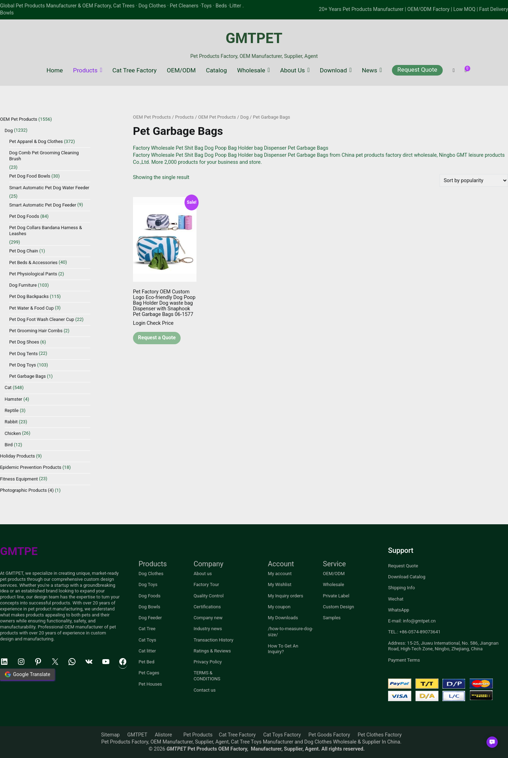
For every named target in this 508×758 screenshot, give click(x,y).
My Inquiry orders (285, 595)
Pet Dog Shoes (24, 342)
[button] (492, 742)
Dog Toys (148, 584)
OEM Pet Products (152, 117)
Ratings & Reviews (212, 650)
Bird (9, 444)
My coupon (279, 606)
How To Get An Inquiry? (283, 649)
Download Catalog (406, 576)
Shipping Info (401, 587)
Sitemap (110, 735)
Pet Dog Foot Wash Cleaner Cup (41, 319)
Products (85, 70)
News (369, 70)
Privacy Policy (208, 661)
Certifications (207, 606)
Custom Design (338, 606)
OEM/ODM (181, 70)
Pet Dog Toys (22, 365)
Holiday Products (17, 456)
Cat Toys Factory (282, 735)
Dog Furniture (23, 285)
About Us (292, 70)
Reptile (12, 410)
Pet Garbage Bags (27, 376)
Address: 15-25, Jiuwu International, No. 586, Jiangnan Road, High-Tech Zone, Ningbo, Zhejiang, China (443, 646)
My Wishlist (279, 584)
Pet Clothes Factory (380, 735)
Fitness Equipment (19, 479)
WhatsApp (398, 610)
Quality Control (209, 595)
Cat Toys (147, 640)
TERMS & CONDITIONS (207, 675)
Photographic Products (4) (27, 490)
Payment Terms (404, 660)
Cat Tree (147, 628)
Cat (8, 387)
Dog (244, 117)
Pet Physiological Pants (33, 273)
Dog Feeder (150, 617)
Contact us (205, 690)
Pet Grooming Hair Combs (35, 330)
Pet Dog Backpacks (29, 296)
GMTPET (253, 38)
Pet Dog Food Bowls (29, 176)
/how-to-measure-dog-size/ (290, 631)
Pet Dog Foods (24, 216)
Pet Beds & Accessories (33, 262)
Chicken (13, 433)
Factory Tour (206, 584)
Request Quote (417, 69)
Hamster (13, 399)
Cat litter (147, 650)
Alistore (163, 735)
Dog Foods (150, 595)
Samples (331, 617)
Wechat (396, 599)
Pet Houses (150, 684)
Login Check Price (153, 323)
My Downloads (283, 617)
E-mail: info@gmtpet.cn (412, 620)
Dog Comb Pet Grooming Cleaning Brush (44, 155)
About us (203, 573)
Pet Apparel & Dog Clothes (36, 141)
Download (333, 70)
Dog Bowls (150, 606)
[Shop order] (474, 180)
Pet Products (198, 735)
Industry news (208, 628)
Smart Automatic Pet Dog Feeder (42, 205)
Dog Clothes (151, 573)
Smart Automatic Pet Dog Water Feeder (49, 187)
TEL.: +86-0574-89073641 (414, 631)
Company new (208, 617)
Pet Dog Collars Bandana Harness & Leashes (45, 230)
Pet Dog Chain (23, 250)
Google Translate (27, 674)
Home (55, 70)
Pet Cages (149, 672)
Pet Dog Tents (23, 353)
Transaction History (214, 640)
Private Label (336, 595)
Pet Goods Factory (329, 735)
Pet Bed (147, 661)
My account (279, 573)
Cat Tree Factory (135, 70)
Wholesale (251, 70)
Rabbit (11, 421)
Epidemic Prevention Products (30, 467)
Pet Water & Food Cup (31, 308)
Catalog (216, 70)
